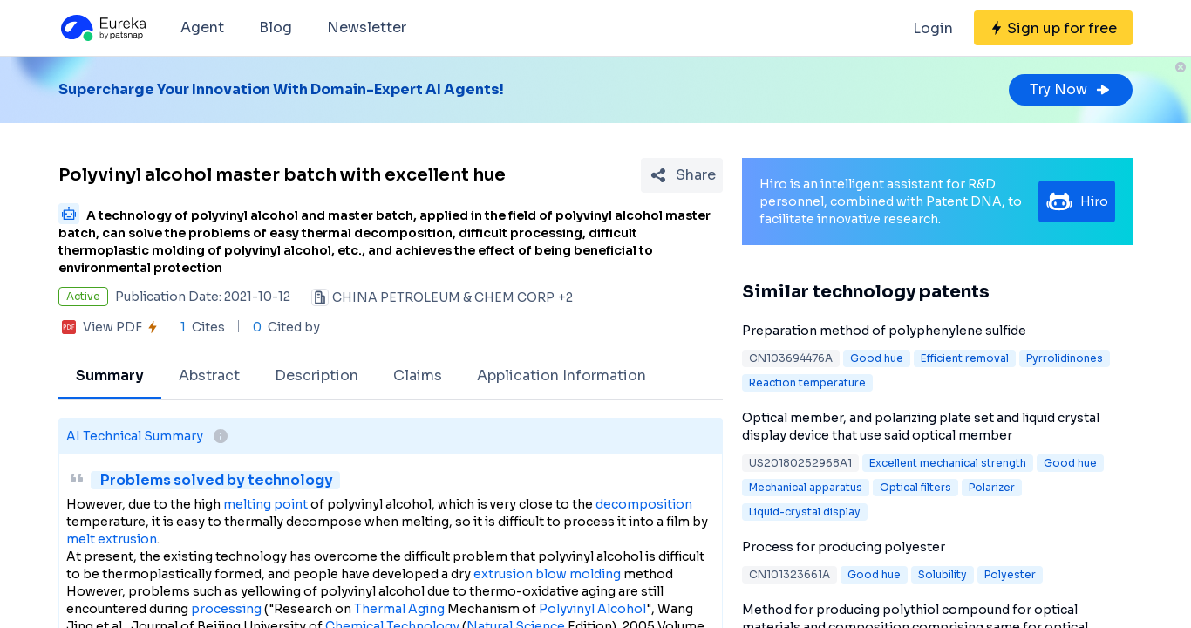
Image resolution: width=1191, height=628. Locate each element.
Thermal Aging (399, 609)
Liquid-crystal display (805, 511)
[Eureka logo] (102, 28)
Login (933, 28)
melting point (265, 504)
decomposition (644, 504)
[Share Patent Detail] (682, 175)
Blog (275, 27)
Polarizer (992, 487)
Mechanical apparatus (805, 487)
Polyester (1010, 574)
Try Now (1071, 89)
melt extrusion (111, 539)
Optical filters (915, 487)
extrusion (503, 574)
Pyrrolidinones (1064, 358)
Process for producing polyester (843, 547)
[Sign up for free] (1053, 27)
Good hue (876, 358)
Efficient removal (965, 358)
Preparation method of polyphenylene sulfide (884, 330)
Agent (202, 27)
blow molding (578, 574)
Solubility (942, 574)
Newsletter (366, 27)
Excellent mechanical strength (947, 462)
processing (226, 609)
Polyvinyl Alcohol (592, 609)
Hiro (1076, 201)
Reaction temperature (807, 382)
